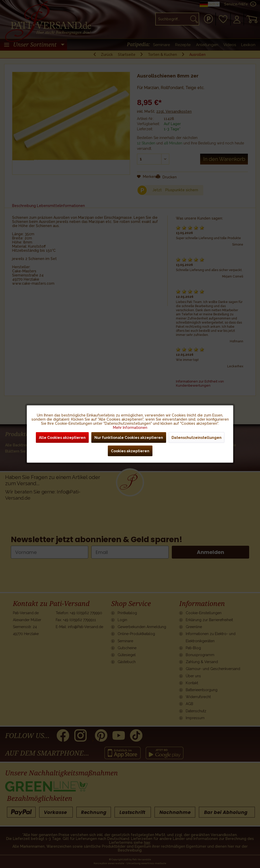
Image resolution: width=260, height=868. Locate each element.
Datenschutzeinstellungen (197, 438)
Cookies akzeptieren (130, 451)
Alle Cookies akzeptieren (62, 438)
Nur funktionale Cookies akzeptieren (128, 438)
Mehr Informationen (130, 428)
